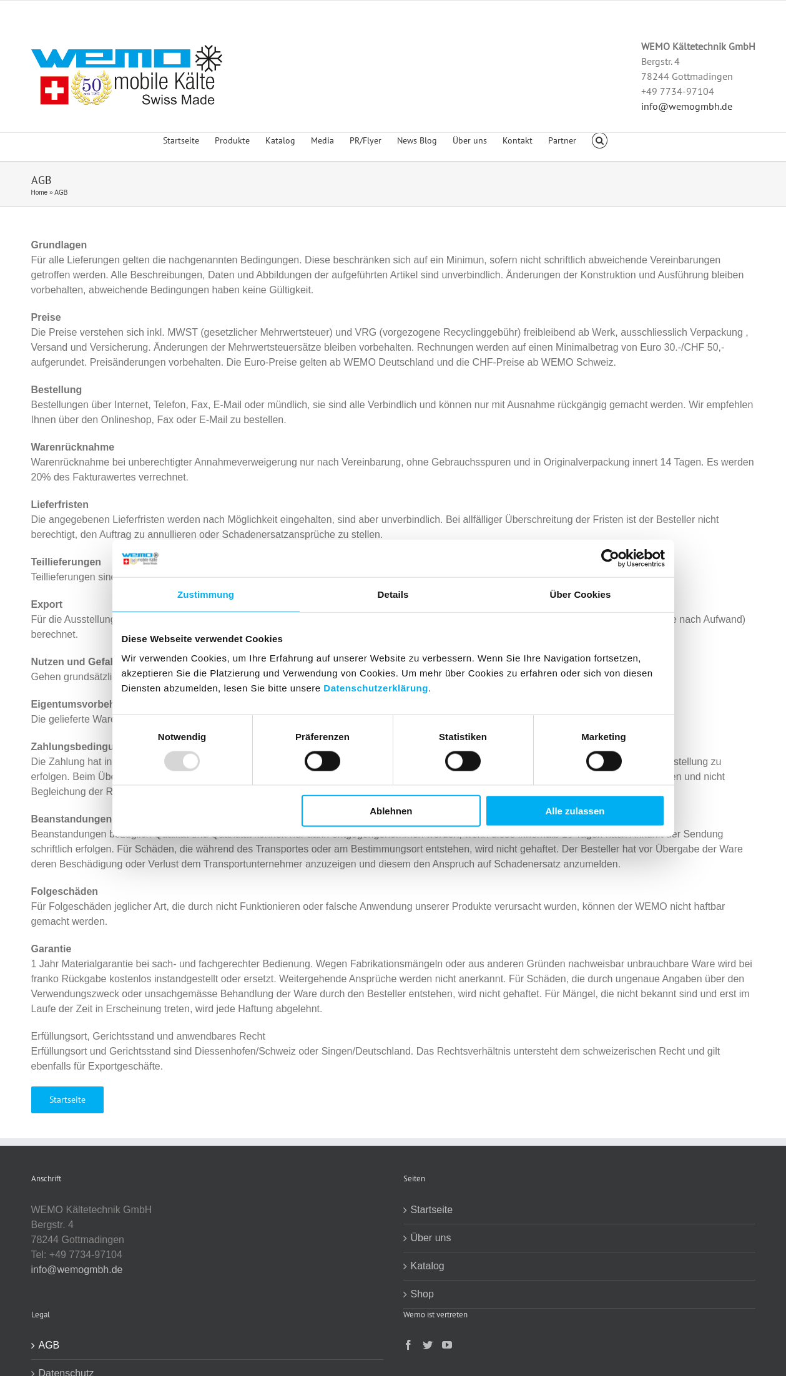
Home (39, 192)
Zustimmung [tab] (205, 593)
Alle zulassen (574, 811)
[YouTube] (447, 1345)
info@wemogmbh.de (686, 106)
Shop (422, 1294)
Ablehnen (391, 811)
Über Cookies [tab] (580, 593)
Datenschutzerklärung (375, 688)
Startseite (432, 1209)
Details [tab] (393, 593)
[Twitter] (428, 1345)
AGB (49, 1345)
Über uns (431, 1237)
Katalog (428, 1266)
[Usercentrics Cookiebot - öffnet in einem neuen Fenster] (610, 558)
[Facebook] (408, 1345)
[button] (599, 147)
